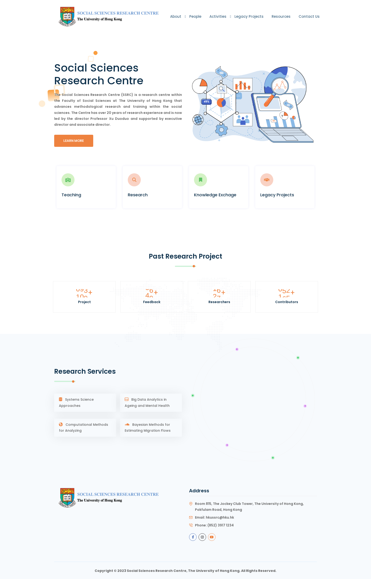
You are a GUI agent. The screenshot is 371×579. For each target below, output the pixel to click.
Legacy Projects (249, 16)
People (195, 16)
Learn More (74, 140)
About (175, 16)
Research (138, 194)
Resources (281, 16)
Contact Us (309, 16)
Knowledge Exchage (215, 194)
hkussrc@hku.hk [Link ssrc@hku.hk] (220, 516)
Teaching (71, 194)
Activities (217, 16)
